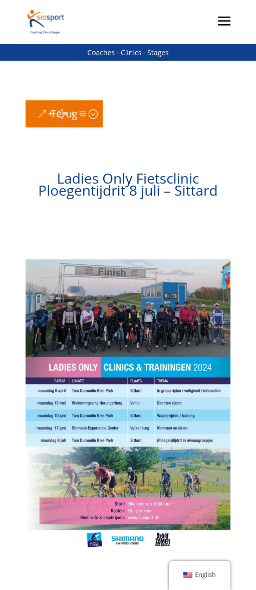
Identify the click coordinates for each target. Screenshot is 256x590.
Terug (64, 113)
